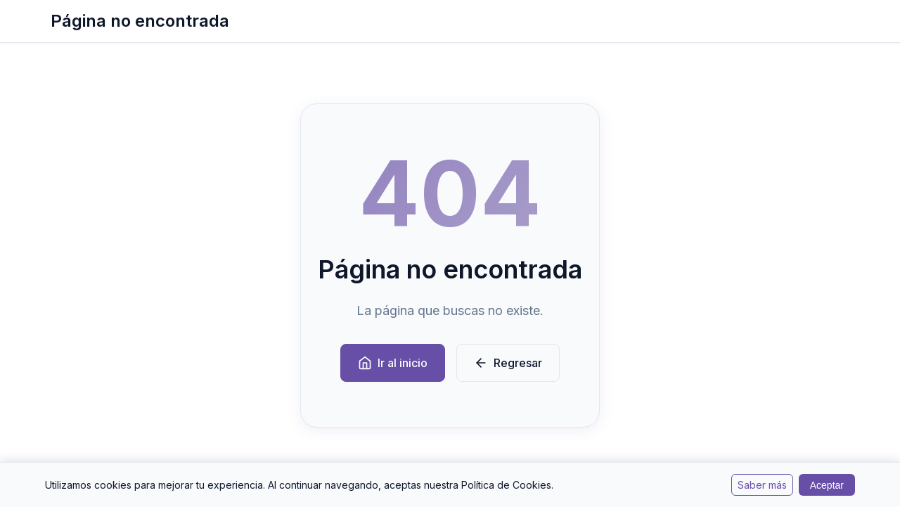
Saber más (762, 485)
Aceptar (827, 485)
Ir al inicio (393, 363)
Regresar (508, 363)
